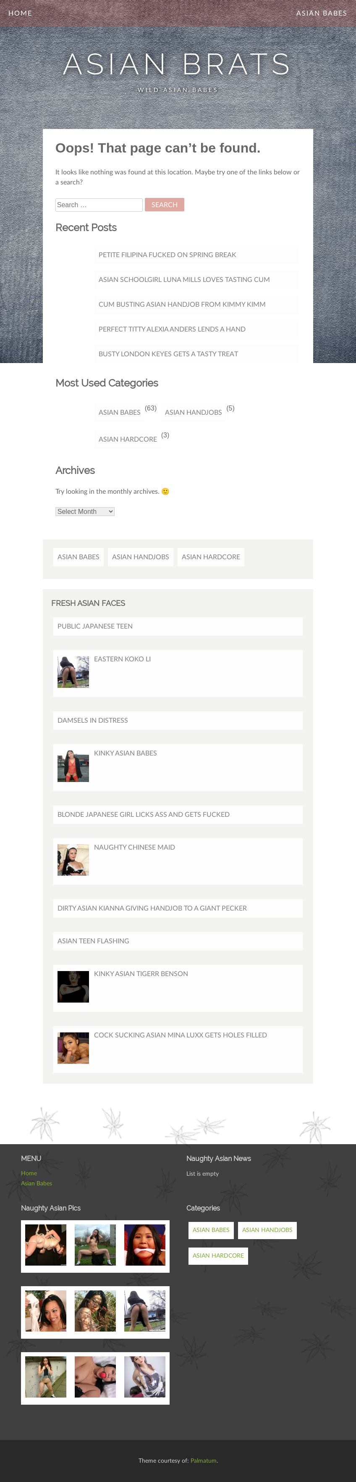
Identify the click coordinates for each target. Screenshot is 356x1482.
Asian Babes (322, 13)
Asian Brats (178, 64)
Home (20, 13)
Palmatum (204, 1461)
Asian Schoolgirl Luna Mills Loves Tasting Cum (184, 279)
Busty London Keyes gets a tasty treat (168, 354)
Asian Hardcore (128, 439)
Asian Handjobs (193, 412)
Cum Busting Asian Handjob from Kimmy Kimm (182, 304)
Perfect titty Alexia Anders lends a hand (172, 329)
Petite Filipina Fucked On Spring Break (167, 255)
